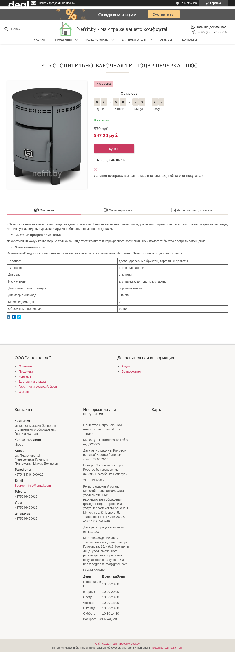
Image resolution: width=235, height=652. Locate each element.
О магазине (27, 366)
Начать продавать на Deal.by (57, 3)
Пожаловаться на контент (167, 647)
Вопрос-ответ (131, 371)
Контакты (189, 39)
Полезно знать (96, 39)
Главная (39, 39)
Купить (114, 149)
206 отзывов (189, 3)
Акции (126, 366)
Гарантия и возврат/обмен (38, 386)
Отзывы (166, 39)
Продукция (63, 39)
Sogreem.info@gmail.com (33, 485)
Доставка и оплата (32, 381)
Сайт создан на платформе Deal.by (117, 643)
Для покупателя (134, 39)
